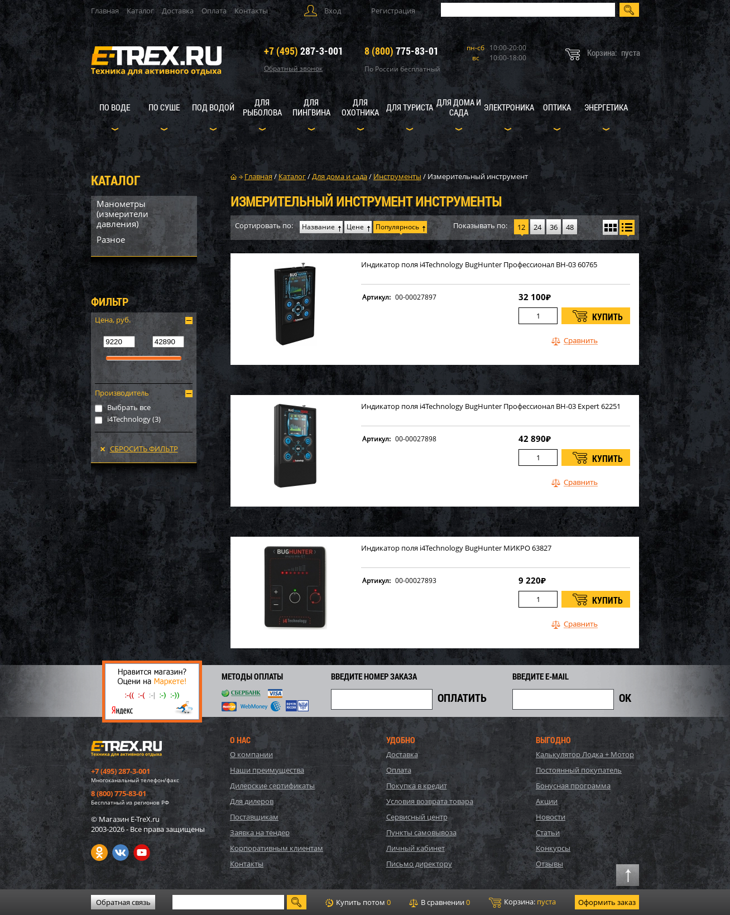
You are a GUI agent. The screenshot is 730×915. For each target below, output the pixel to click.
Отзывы (549, 864)
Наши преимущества (267, 770)
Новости (550, 817)
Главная (105, 11)
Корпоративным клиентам (276, 848)
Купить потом (358, 902)
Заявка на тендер (260, 832)
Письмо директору (419, 864)
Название (318, 227)
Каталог (140, 11)
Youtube (141, 852)
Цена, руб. (113, 320)
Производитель (122, 393)
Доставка (178, 11)
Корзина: (522, 902)
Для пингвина (311, 107)
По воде (114, 107)
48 (570, 227)
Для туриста (409, 107)
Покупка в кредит (416, 786)
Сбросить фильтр (144, 449)
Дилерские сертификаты (272, 786)
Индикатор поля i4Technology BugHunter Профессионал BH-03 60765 (479, 264)
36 (554, 227)
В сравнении (439, 902)
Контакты (251, 11)
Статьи (548, 832)
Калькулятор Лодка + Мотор (585, 754)
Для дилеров (251, 801)
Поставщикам (254, 817)
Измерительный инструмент (478, 176)
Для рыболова (262, 107)
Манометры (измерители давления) (122, 213)
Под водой (213, 107)
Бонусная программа (573, 786)
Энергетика (606, 107)
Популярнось (397, 227)
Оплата (214, 11)
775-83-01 (401, 50)
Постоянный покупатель (579, 770)
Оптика (557, 107)
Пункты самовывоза (421, 832)
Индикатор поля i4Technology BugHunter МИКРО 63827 (456, 548)
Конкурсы (553, 848)
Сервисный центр (417, 817)
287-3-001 (303, 50)
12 (521, 227)
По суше (164, 107)
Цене (355, 227)
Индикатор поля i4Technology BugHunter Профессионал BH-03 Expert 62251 (491, 406)
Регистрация (393, 11)
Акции (547, 801)
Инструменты (397, 176)
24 (537, 227)
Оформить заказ (607, 902)
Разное (111, 239)
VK (120, 852)
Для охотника (360, 107)
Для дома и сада (458, 107)
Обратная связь (123, 902)
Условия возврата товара (429, 801)
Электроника (509, 107)
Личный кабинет (415, 848)
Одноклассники (99, 852)
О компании (251, 754)
